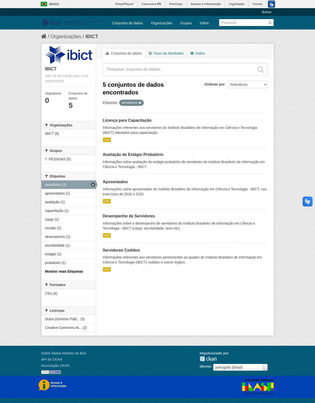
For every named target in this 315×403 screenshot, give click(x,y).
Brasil (54, 4)
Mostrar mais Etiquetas (64, 271)
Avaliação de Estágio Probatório (133, 154)
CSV (107, 140)
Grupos (186, 23)
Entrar (266, 12)
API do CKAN (51, 359)
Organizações (161, 23)
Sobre (204, 23)
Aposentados (115, 182)
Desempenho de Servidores (129, 216)
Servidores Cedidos (121, 250)
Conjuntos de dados (127, 23)
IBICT (91, 36)
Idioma (205, 366)
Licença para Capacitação (127, 120)
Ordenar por (214, 84)
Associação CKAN (55, 366)
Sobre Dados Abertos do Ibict (63, 353)
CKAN (208, 358)
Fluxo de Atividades (166, 53)
